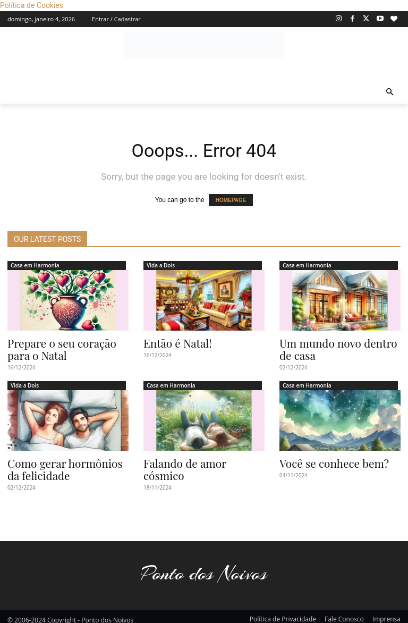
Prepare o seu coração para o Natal (65, 347)
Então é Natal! (172, 342)
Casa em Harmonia (35, 265)
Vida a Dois (161, 265)
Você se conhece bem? (327, 459)
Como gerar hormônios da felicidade (63, 464)
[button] (390, 93)
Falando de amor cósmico (198, 459)
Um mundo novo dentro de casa (336, 347)
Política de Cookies (31, 5)
